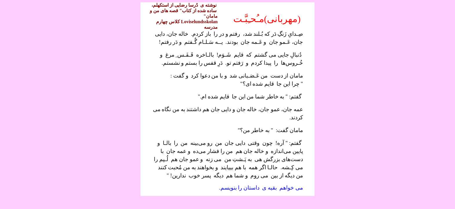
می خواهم (291, 188)
